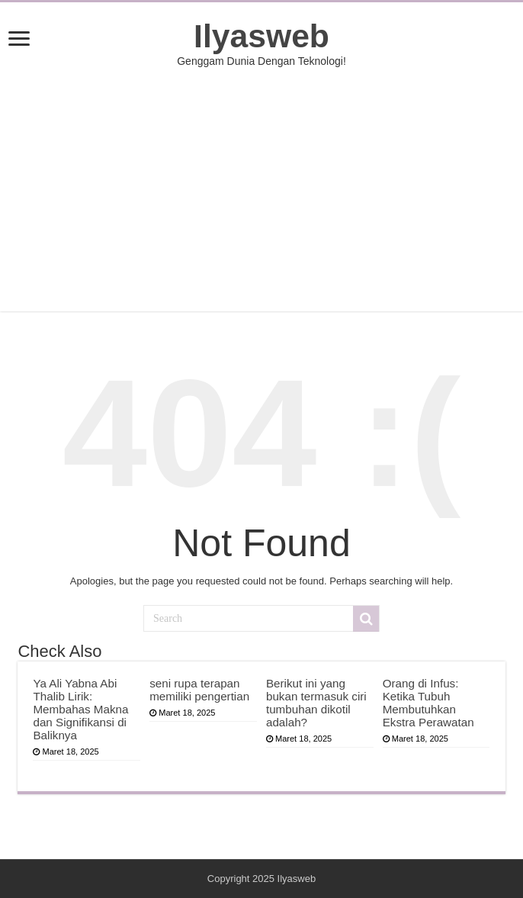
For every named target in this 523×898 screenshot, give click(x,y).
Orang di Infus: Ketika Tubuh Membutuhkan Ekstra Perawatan (428, 703)
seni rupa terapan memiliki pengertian (199, 690)
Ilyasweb (261, 36)
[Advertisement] (262, 189)
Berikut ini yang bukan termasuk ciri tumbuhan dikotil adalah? (316, 703)
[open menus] (19, 40)
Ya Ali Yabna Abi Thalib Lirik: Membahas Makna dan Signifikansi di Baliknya (80, 709)
